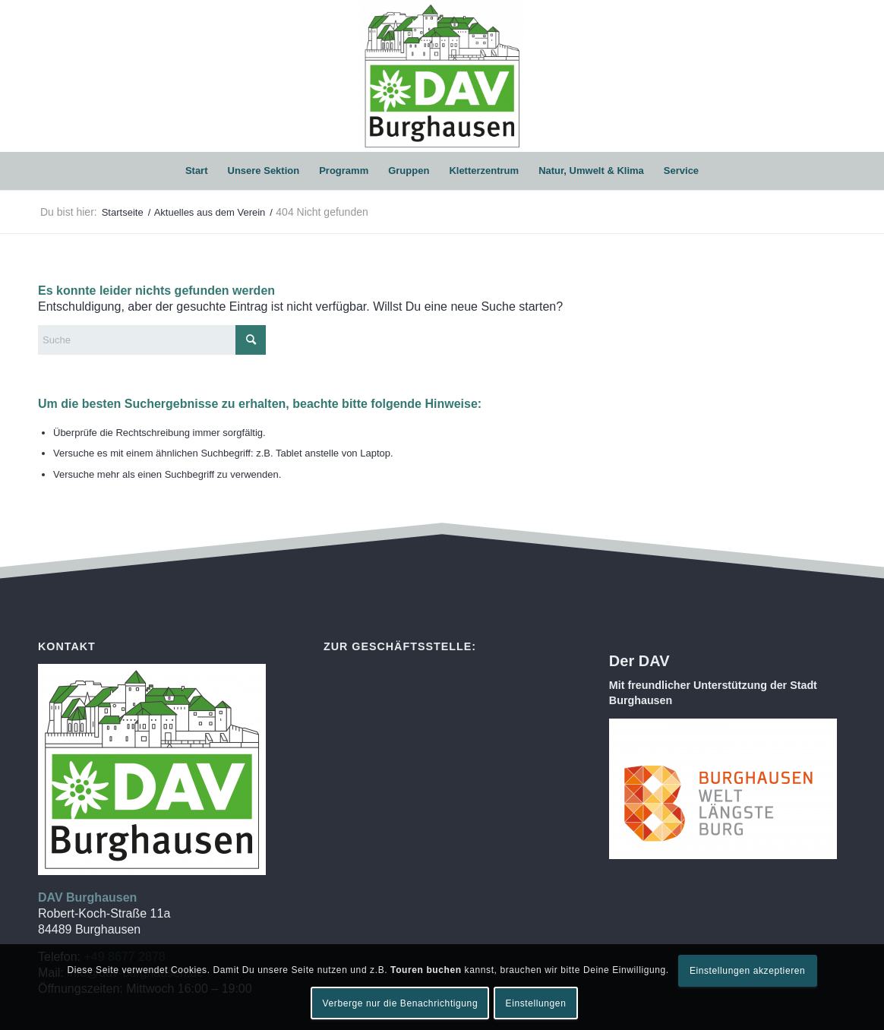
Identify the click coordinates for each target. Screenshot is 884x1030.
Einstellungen (536, 1003)
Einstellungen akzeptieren (747, 970)
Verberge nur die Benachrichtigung (400, 1003)
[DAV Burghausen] (442, 76)
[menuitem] (196, 171)
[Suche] (152, 340)
